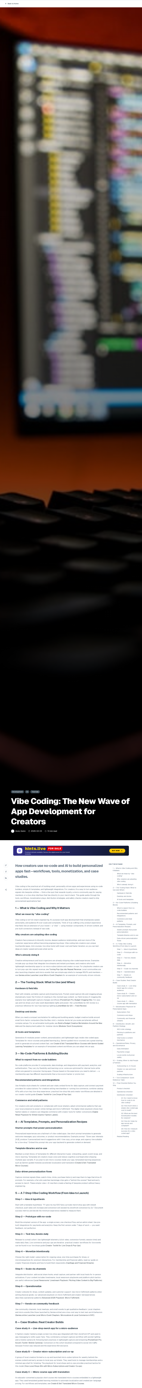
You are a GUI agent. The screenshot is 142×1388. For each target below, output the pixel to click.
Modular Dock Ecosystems (70, 1026)
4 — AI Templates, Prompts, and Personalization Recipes (124, 925)
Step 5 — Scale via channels (127, 969)
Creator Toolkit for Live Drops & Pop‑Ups (53, 1094)
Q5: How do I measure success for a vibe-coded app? (129, 1131)
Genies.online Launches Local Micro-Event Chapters (40, 975)
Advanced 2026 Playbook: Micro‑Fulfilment (60, 1298)
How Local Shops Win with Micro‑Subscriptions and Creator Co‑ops (53, 1366)
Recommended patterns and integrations (127, 914)
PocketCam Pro (94, 1340)
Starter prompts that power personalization (127, 931)
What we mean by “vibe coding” (125, 875)
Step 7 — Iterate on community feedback (124, 976)
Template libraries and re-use (127, 935)
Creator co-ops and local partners (126, 1070)
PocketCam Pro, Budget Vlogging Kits (76, 1000)
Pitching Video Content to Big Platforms (85, 1280)
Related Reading (123, 1136)
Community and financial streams (126, 1019)
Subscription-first (123, 1012)
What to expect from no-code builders (126, 909)
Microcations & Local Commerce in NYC (77, 1315)
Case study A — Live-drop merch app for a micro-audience (126, 988)
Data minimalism (123, 1049)
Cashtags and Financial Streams (80, 1263)
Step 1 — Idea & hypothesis (127, 949)
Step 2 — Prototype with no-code (127, 953)
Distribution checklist (125, 1095)
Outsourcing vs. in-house (126, 1066)
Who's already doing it (125, 884)
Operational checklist (125, 1092)
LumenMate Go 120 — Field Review (71, 1006)
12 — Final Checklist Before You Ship (124, 1084)
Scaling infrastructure (125, 1074)
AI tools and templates (125, 899)
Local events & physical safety (125, 1056)
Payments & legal (123, 1052)
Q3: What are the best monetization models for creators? (129, 1115)
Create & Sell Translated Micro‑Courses (67, 1383)
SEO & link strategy (124, 1029)
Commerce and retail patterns (124, 920)
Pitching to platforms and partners (126, 1033)
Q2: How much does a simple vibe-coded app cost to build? (129, 1108)
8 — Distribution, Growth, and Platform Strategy (123, 1025)
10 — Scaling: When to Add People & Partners (125, 1061)
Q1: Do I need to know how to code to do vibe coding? (129, 1100)
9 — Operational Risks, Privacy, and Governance (124, 1044)
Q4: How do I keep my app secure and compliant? (129, 1123)
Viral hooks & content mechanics (125, 1039)
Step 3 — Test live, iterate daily (126, 959)
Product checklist (123, 1089)
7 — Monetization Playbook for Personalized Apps (124, 1008)
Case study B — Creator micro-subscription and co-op (127, 996)
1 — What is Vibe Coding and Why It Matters (125, 869)
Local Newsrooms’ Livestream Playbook (51, 1280)
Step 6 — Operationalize (126, 972)
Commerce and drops (125, 1015)
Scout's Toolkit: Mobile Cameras (28, 1343)
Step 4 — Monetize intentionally (124, 964)
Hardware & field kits (124, 893)
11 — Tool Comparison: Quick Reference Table (123, 1079)
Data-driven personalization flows (127, 939)
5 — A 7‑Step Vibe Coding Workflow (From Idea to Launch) (124, 945)
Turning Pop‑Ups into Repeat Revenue (65, 969)
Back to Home (12, 4)
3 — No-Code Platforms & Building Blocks (125, 904)
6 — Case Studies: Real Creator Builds (124, 981)
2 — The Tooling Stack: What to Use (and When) (124, 889)
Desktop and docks (124, 896)
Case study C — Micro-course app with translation (127, 1002)
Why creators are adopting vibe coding (126, 880)
